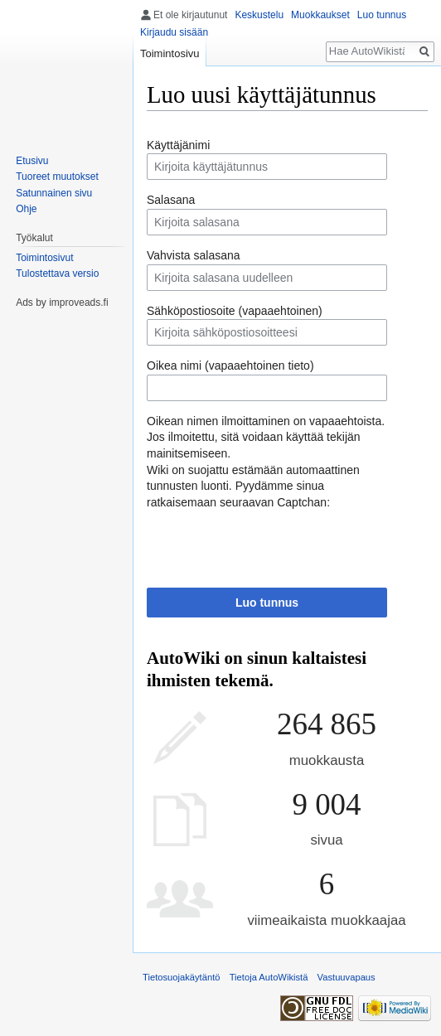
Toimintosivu (170, 53)
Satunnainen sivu (54, 193)
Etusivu (32, 161)
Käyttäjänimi (178, 145)
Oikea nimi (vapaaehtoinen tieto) (230, 365)
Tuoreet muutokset (57, 176)
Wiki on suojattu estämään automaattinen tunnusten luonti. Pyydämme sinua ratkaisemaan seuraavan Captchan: (253, 486)
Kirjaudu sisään (174, 32)
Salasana (171, 199)
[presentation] (273, 543)
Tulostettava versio (57, 273)
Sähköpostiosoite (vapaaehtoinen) (234, 310)
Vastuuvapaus (346, 977)
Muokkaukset (320, 15)
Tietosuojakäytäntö (181, 977)
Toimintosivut (44, 258)
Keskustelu (259, 15)
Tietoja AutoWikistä (269, 977)
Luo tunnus (266, 602)
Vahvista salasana (193, 255)
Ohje (26, 209)
